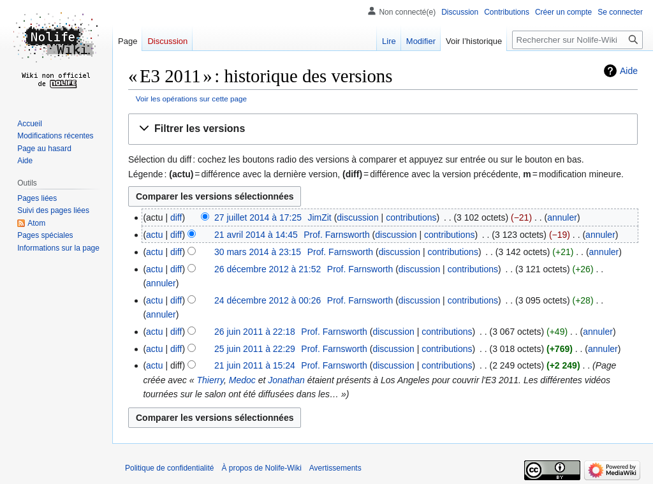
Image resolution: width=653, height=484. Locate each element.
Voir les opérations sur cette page (191, 98)
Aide (629, 71)
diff (176, 217)
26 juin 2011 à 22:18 (254, 331)
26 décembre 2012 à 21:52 (267, 269)
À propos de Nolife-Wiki (261, 468)
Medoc (242, 380)
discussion (357, 217)
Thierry (210, 380)
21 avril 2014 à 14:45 (256, 235)
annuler (562, 217)
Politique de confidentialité (169, 468)
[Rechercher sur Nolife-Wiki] (577, 40)
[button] (383, 129)
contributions (411, 217)
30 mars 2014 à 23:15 (257, 252)
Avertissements (335, 468)
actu (154, 235)
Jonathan (286, 380)
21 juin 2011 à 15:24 (254, 365)
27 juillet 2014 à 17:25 (258, 217)
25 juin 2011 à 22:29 (254, 349)
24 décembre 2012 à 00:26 (267, 300)
